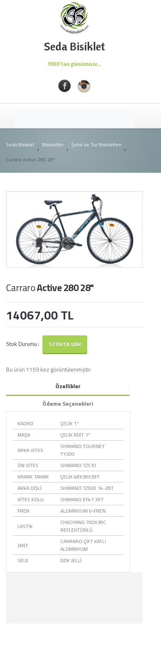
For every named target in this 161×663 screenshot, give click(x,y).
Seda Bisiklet (20, 144)
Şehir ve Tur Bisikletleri (96, 144)
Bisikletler (53, 144)
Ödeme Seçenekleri (67, 403)
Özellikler (68, 386)
